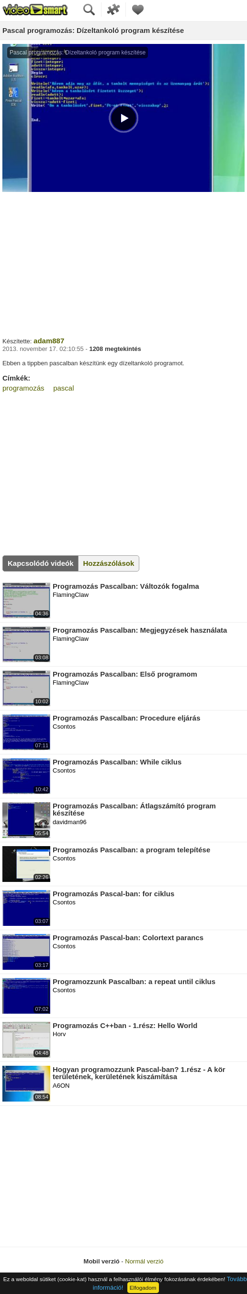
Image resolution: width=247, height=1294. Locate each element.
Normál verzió (144, 1261)
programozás (23, 388)
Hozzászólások (109, 563)
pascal (63, 388)
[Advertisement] (123, 263)
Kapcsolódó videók (41, 563)
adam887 (49, 341)
